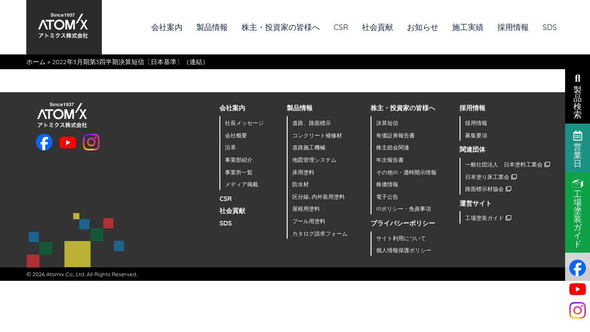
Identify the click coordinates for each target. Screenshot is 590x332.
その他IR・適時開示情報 (406, 172)
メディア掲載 (241, 184)
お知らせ (422, 27)
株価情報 (387, 184)
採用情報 (513, 27)
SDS (550, 27)
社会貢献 (377, 27)
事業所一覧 (239, 172)
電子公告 (387, 196)
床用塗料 (303, 172)
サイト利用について (401, 238)
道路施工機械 (308, 147)
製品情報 (212, 27)
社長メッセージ (244, 122)
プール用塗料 (308, 221)
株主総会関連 (392, 147)
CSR (341, 27)
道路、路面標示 (311, 122)
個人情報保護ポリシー (403, 250)
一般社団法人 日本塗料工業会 (507, 164)
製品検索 (577, 95)
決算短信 (387, 122)
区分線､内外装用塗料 (318, 196)
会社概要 (236, 135)
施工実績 (468, 27)
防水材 (300, 184)
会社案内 (167, 27)
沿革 (230, 147)
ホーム (36, 62)
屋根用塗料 (306, 208)
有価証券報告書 (395, 135)
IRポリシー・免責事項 (403, 208)
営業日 (577, 148)
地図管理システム (314, 159)
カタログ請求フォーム (320, 233)
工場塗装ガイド (488, 217)
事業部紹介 (239, 159)
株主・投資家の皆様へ (281, 27)
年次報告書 (390, 159)
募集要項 (476, 135)
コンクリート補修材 (317, 135)
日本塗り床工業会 (490, 176)
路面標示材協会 (488, 188)
